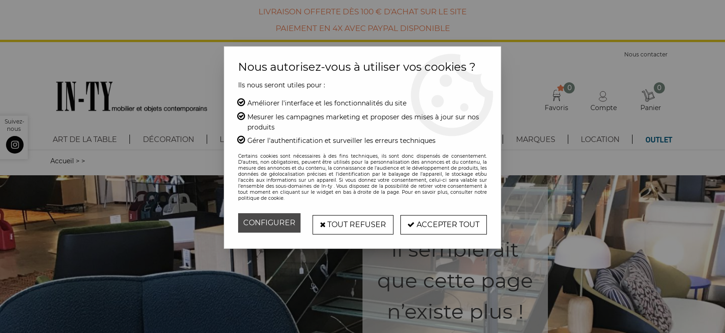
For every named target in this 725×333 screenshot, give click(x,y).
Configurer (269, 222)
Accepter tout (443, 222)
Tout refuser (352, 222)
